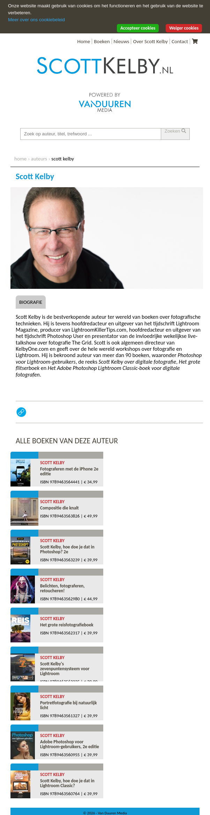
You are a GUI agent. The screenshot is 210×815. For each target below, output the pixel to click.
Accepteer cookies (137, 28)
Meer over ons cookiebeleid (36, 19)
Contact (180, 41)
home (20, 159)
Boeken (102, 41)
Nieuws (121, 41)
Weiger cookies (183, 28)
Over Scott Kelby (150, 41)
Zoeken (175, 131)
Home (83, 41)
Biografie (30, 302)
